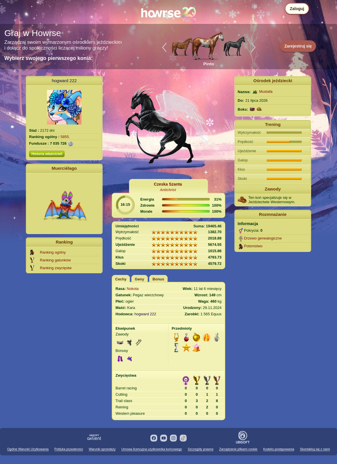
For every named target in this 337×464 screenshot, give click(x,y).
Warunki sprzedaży (102, 449)
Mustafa (265, 91)
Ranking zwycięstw (56, 268)
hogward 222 (64, 80)
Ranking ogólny (53, 252)
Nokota (133, 288)
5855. (65, 137)
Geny (139, 279)
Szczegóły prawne (200, 449)
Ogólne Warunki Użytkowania (28, 449)
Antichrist (168, 190)
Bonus (158, 279)
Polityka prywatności (68, 449)
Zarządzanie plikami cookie (238, 449)
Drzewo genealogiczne (263, 238)
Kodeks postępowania (278, 449)
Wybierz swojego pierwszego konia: (48, 58)
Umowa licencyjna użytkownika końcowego (151, 449)
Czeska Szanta (168, 184)
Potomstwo (253, 246)
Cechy (120, 279)
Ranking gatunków (55, 260)
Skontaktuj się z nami (315, 449)
